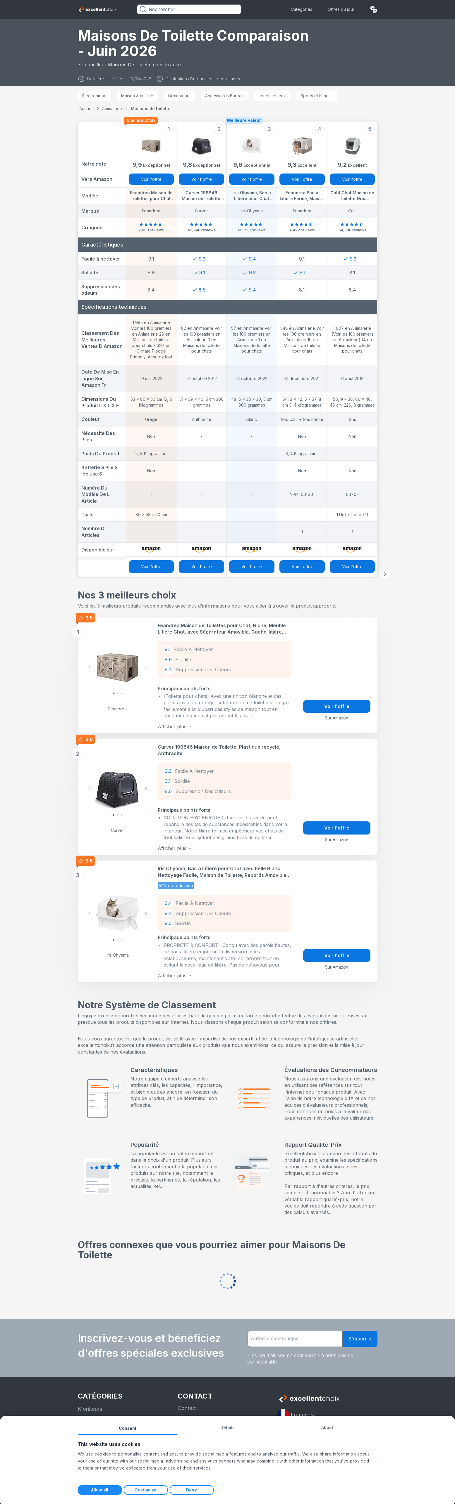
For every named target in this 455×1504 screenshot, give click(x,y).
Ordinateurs (179, 95)
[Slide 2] (122, 693)
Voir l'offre (151, 179)
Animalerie (112, 108)
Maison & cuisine (137, 95)
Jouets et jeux (272, 95)
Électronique (94, 95)
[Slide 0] (113, 693)
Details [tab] (227, 1427)
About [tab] (327, 1427)
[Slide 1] (118, 693)
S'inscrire (360, 1335)
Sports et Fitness (317, 95)
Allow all (100, 1489)
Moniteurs (90, 1405)
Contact (187, 1404)
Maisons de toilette (151, 108)
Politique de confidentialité (210, 1415)
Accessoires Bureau (224, 95)
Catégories (301, 9)
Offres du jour (341, 9)
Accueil (86, 108)
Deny (191, 1489)
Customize (146, 1489)
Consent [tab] (128, 1428)
